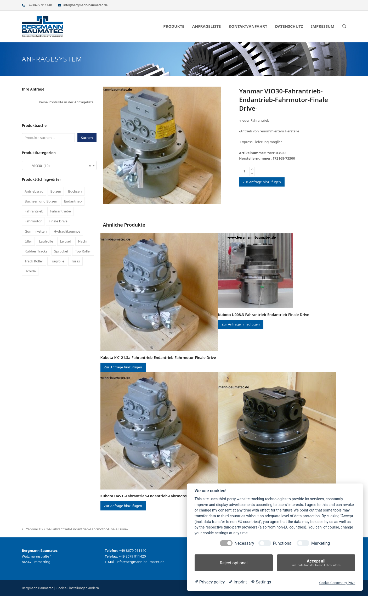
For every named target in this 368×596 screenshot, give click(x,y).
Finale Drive (58, 221)
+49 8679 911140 (39, 5)
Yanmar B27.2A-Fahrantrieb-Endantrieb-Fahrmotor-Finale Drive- (75, 529)
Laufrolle (46, 241)
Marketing (320, 543)
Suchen (87, 137)
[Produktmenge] (244, 171)
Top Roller (83, 251)
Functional (282, 543)
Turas (75, 261)
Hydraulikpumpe (67, 231)
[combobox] (59, 165)
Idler (28, 241)
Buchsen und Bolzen (41, 201)
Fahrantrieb (34, 211)
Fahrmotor (33, 221)
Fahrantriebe (60, 211)
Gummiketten (36, 231)
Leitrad (65, 241)
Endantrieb (73, 201)
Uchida (30, 271)
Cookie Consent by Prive (337, 583)
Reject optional (233, 562)
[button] (344, 26)
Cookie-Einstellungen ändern (77, 588)
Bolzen (55, 191)
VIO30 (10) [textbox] (57, 165)
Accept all (316, 563)
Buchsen (75, 191)
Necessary (244, 543)
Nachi (82, 241)
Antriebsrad (34, 191)
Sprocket (61, 251)
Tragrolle (57, 261)
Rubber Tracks (36, 251)
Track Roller (34, 261)
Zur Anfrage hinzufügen (262, 181)
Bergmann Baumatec (37, 588)
